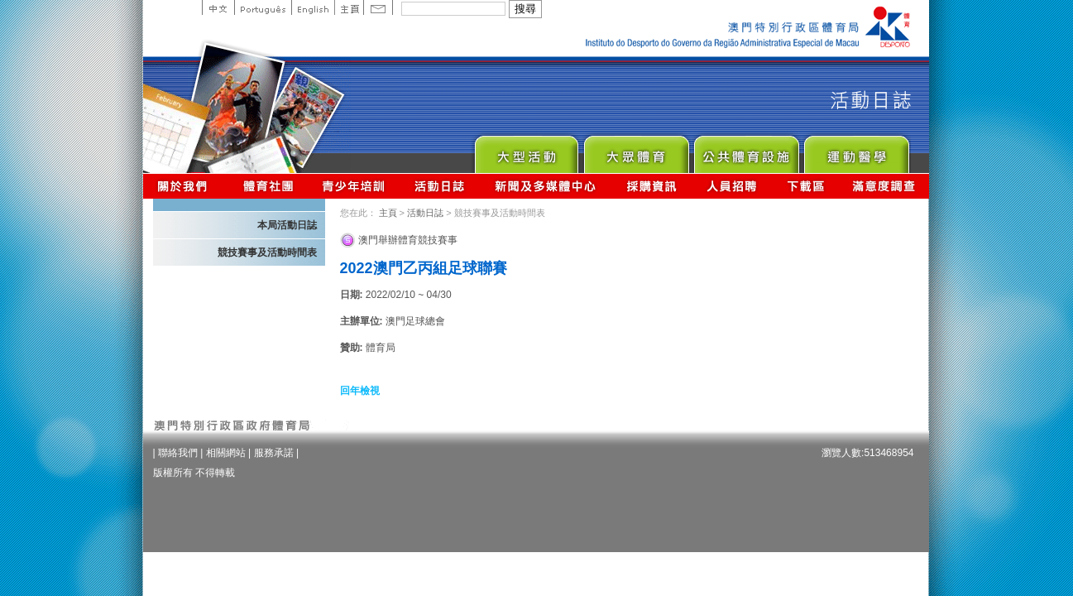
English (312, 7)
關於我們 (186, 186)
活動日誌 (440, 186)
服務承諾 (274, 453)
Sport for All (636, 150)
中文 (218, 7)
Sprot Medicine (856, 150)
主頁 (348, 7)
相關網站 (226, 453)
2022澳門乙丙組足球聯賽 (423, 268)
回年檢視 (360, 391)
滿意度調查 (884, 186)
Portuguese (262, 7)
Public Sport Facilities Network (746, 150)
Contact (378, 7)
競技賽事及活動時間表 (267, 252)
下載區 (805, 186)
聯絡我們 (178, 453)
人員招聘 (731, 186)
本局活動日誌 (287, 225)
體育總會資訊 (268, 186)
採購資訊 (651, 186)
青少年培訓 (354, 186)
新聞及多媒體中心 (546, 186)
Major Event (526, 150)
